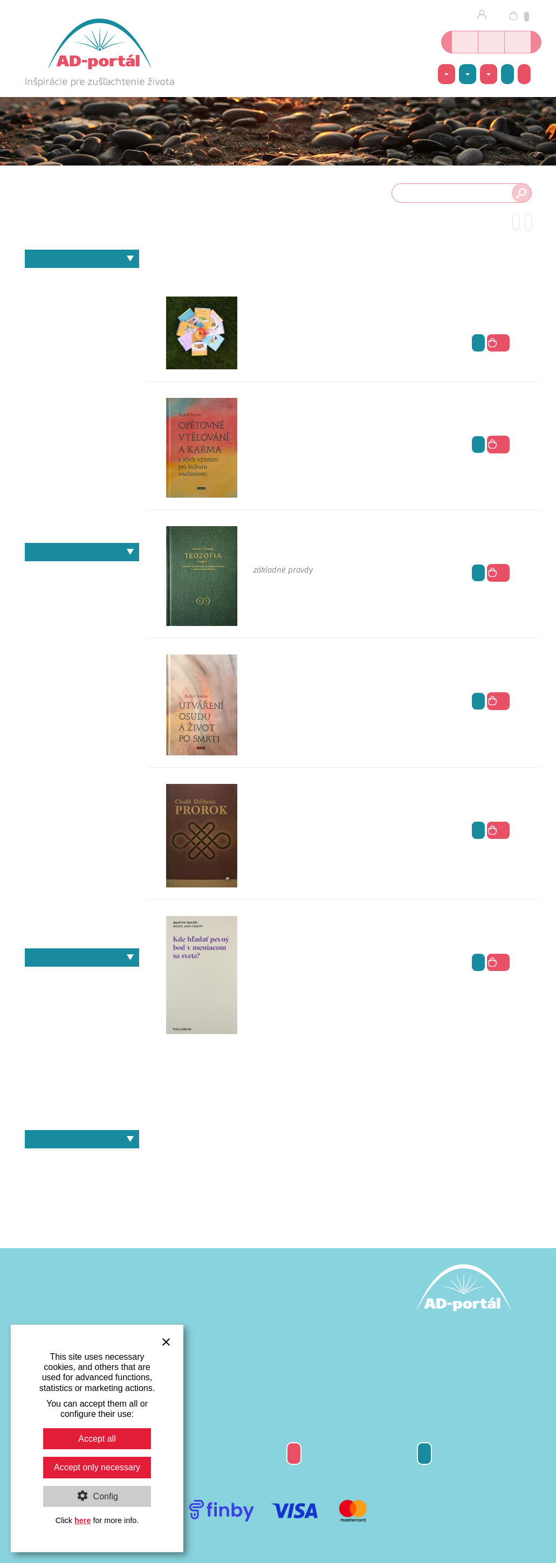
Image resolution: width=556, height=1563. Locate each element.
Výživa (82, 503)
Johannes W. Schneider (82, 740)
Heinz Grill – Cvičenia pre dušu (82, 1015)
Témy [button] (446, 74)
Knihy (82, 1160)
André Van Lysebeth (82, 572)
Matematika (82, 391)
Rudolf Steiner (82, 871)
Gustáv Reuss (82, 647)
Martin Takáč (82, 777)
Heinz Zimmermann (82, 684)
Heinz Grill (82, 666)
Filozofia (30, 317)
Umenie (82, 484)
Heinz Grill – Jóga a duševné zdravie (82, 996)
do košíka (498, 343)
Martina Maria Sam (82, 796)
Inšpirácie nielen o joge (518, 42)
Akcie (507, 74)
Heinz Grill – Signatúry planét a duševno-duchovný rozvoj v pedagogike (82, 1052)
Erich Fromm (82, 610)
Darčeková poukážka (293, 1453)
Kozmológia (82, 372)
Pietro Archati (82, 833)
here (82, 1520)
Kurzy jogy (491, 42)
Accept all (96, 1438)
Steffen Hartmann (82, 908)
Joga (82, 354)
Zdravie (82, 521)
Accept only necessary (97, 1467)
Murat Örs (82, 815)
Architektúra (82, 297)
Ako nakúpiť (524, 74)
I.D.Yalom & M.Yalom (82, 703)
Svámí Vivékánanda (82, 927)
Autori (82, 552)
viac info (478, 342)
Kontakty (424, 1453)
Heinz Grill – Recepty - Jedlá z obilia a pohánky (82, 978)
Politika (82, 447)
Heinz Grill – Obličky (82, 1034)
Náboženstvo (82, 410)
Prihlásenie (485, 15)
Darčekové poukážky (82, 1178)
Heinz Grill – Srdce (82, 1089)
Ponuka (82, 1139)
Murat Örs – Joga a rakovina (82, 1108)
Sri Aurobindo (82, 889)
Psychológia (82, 466)
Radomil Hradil (82, 852)
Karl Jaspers (82, 759)
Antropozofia (82, 279)
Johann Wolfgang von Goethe (82, 722)
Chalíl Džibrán (82, 591)
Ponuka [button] (488, 74)
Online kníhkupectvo (465, 42)
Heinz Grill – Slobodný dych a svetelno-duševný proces (82, 1071)
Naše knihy (82, 957)
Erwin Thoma (82, 628)
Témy (82, 259)
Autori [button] (467, 74)
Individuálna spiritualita (82, 335)
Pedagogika (82, 428)
